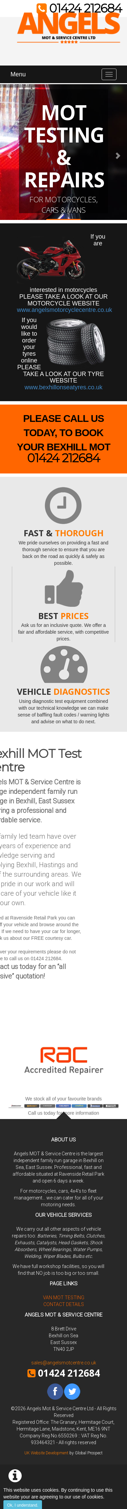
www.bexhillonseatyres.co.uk (63, 387)
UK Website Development (46, 1453)
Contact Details (63, 1304)
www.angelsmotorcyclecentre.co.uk (64, 309)
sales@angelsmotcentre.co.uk (63, 1362)
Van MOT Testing (63, 1297)
